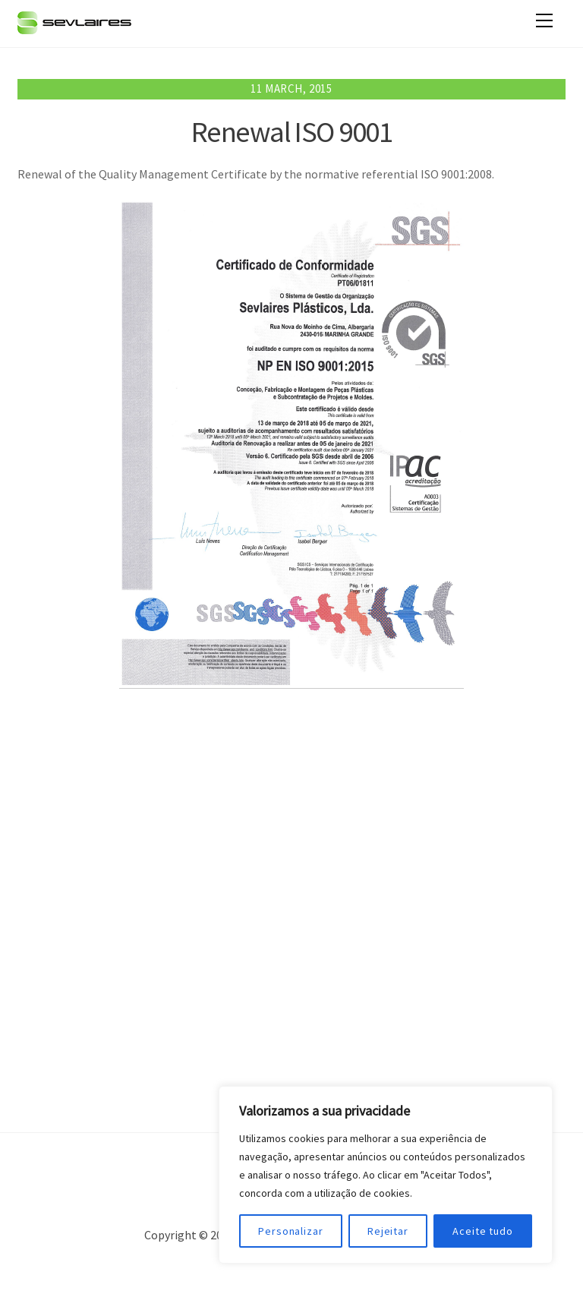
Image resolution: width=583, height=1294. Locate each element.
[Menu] (544, 20)
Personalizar (290, 1231)
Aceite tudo (482, 1231)
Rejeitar (387, 1231)
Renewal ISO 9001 (291, 131)
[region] (386, 1175)
